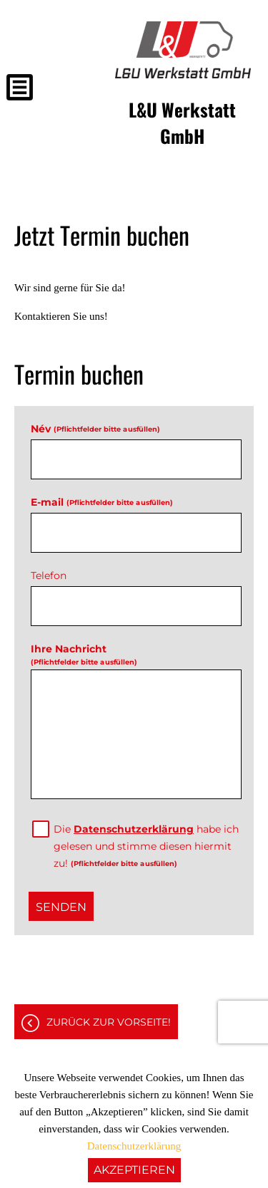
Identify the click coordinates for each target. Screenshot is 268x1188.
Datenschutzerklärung (134, 829)
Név (95, 428)
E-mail (101, 502)
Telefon (48, 575)
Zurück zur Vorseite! (108, 1022)
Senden (61, 907)
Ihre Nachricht (84, 654)
